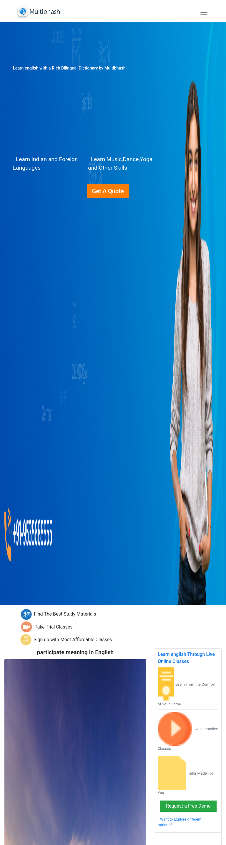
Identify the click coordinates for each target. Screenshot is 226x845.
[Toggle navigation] (204, 12)
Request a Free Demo (188, 806)
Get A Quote (108, 191)
